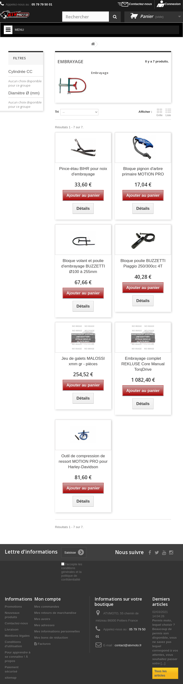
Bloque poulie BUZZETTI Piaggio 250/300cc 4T (142, 263)
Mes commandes (46, 606)
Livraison (12, 629)
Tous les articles (160, 673)
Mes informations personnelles (57, 631)
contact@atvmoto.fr (128, 645)
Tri (57, 111)
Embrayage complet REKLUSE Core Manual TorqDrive (142, 364)
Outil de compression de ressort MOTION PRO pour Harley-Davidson (83, 461)
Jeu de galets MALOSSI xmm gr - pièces (83, 361)
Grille (159, 112)
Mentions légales (17, 636)
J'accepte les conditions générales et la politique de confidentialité (71, 571)
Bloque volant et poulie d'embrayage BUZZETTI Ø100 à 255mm (83, 266)
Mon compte (47, 599)
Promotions (13, 606)
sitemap (10, 677)
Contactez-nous (140, 4)
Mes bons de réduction (51, 637)
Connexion (173, 4)
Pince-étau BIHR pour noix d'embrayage (83, 171)
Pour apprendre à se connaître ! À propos (17, 657)
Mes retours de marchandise (55, 613)
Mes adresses (44, 625)
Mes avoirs (42, 619)
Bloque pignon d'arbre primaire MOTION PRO (143, 171)
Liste (168, 112)
